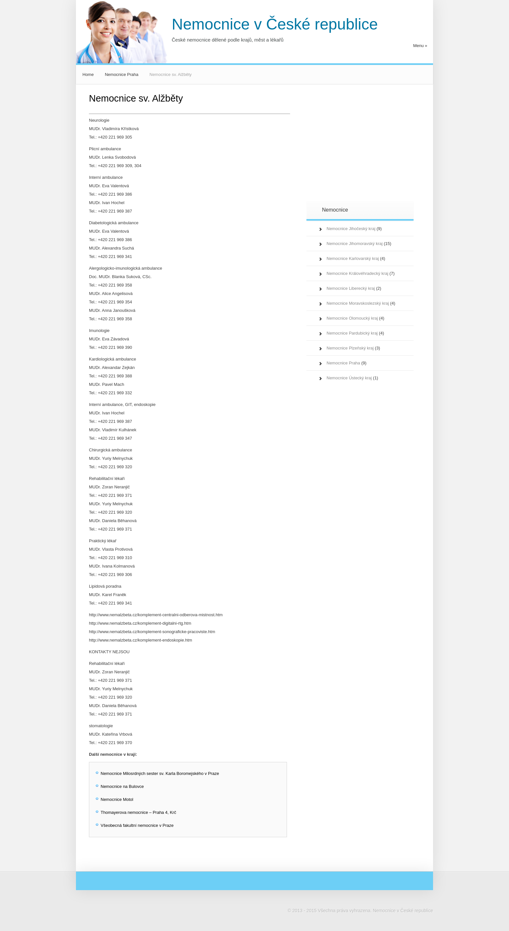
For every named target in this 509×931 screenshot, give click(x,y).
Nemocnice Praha (121, 74)
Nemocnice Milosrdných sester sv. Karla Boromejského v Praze (160, 773)
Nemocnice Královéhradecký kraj (357, 273)
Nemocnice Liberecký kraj (351, 288)
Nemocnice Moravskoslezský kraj (358, 303)
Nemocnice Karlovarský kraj (353, 258)
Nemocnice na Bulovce (122, 786)
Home (88, 74)
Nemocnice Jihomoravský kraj (355, 243)
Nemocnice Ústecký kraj (349, 377)
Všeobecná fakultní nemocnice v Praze (137, 825)
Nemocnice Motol (117, 799)
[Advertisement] (373, 147)
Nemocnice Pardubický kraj (352, 333)
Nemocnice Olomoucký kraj (352, 318)
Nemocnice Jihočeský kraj (351, 228)
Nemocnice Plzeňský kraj (350, 348)
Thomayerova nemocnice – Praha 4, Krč (138, 812)
